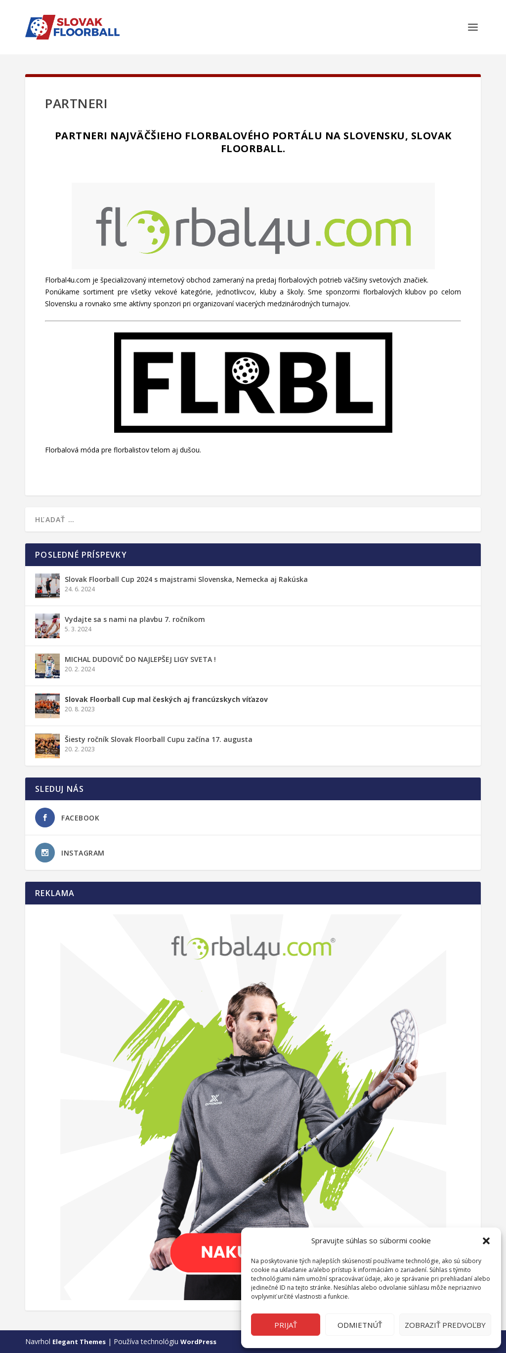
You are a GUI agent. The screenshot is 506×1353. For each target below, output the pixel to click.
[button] (486, 1241)
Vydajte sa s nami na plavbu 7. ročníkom (135, 619)
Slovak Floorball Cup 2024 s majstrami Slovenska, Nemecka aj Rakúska (186, 579)
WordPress (198, 1341)
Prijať (285, 1325)
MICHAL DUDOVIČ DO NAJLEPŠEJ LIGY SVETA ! (140, 659)
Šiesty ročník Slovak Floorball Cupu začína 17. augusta (159, 739)
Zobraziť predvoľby (445, 1325)
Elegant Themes (79, 1341)
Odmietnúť (359, 1325)
